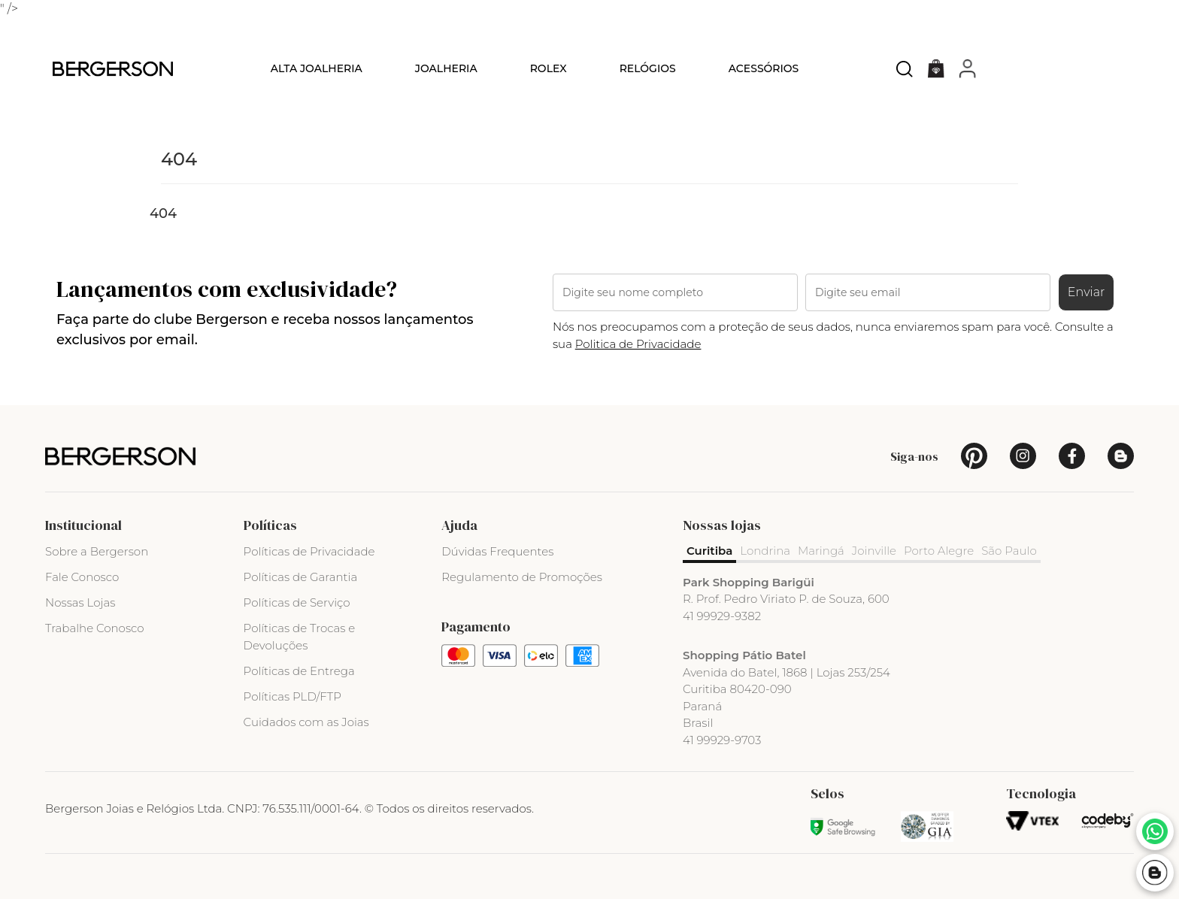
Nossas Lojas (80, 602)
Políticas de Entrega (299, 671)
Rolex (548, 68)
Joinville (874, 550)
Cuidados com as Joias (306, 722)
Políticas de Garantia (301, 577)
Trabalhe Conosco (94, 628)
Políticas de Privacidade (309, 551)
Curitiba (709, 550)
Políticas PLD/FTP (292, 696)
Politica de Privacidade (638, 344)
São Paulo (1009, 550)
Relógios (648, 68)
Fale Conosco (82, 577)
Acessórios (764, 68)
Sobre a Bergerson (96, 551)
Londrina (765, 550)
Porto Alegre (939, 550)
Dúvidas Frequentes (497, 551)
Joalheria (446, 68)
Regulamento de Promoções (521, 577)
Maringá (821, 550)
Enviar (1086, 292)
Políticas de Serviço (297, 602)
